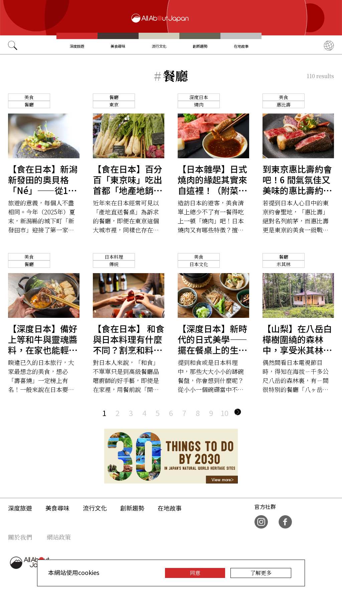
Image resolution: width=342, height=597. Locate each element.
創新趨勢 (200, 46)
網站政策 (59, 537)
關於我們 (20, 537)
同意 (195, 573)
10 (224, 412)
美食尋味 (118, 46)
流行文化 (159, 46)
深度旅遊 (76, 46)
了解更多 (261, 573)
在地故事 (241, 46)
